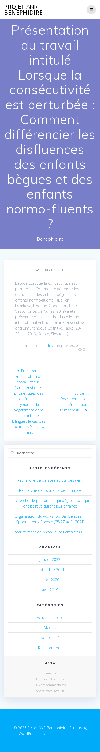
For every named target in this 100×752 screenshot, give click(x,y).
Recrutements (50, 647)
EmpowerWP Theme (63, 733)
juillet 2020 (50, 579)
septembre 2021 (50, 569)
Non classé (50, 637)
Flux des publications (50, 679)
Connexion (50, 673)
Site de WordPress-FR (50, 691)
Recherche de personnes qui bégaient (50, 480)
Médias (50, 627)
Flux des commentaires (50, 685)
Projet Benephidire (23, 10)
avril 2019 (50, 589)
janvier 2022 (50, 559)
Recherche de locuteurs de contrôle (50, 490)
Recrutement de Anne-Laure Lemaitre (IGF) (50, 532)
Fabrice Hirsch (39, 345)
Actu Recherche (50, 270)
